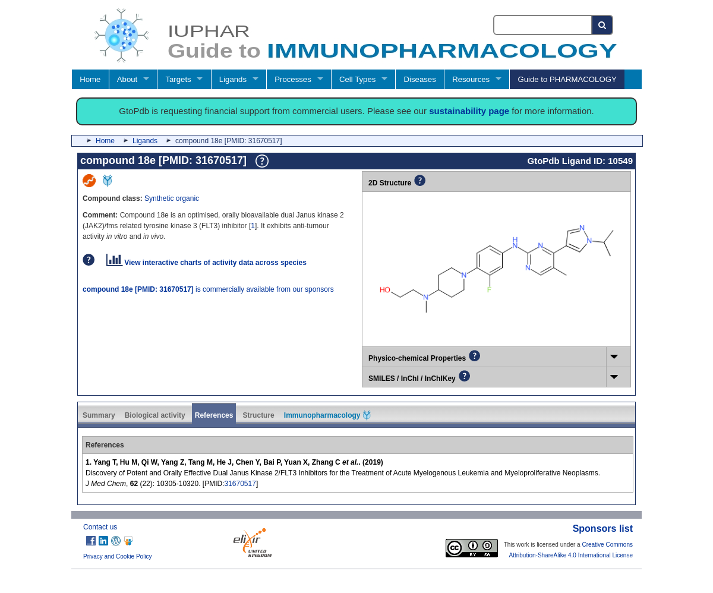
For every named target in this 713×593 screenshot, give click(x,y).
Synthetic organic (171, 198)
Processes (293, 79)
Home (90, 79)
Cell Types (357, 79)
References (214, 415)
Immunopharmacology (327, 415)
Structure (258, 415)
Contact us (100, 527)
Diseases (420, 79)
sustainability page (469, 111)
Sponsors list (603, 528)
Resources (471, 79)
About (127, 79)
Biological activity (155, 415)
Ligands (233, 79)
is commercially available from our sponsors (208, 289)
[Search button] (602, 25)
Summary (99, 415)
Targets (178, 79)
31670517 (239, 484)
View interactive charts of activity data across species (206, 262)
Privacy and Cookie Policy (117, 556)
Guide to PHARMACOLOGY (567, 79)
